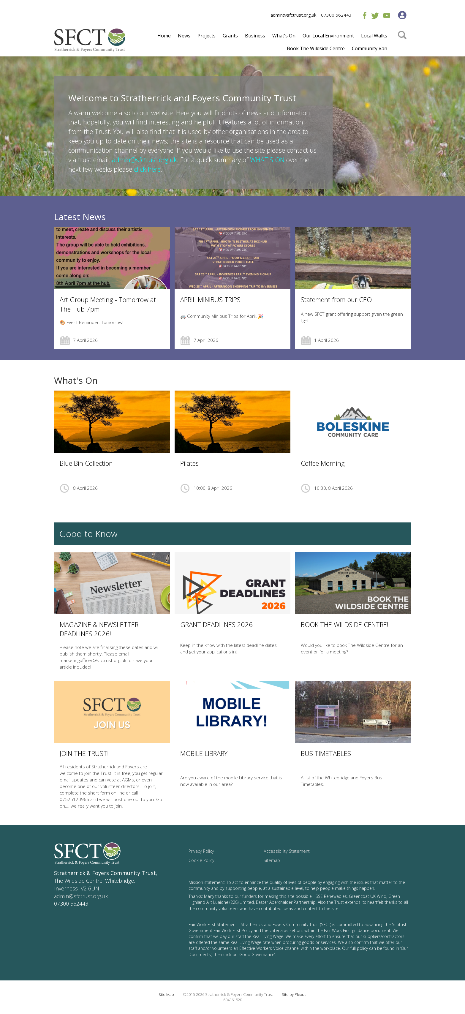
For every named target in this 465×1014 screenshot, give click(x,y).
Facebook (363, 15)
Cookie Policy (201, 860)
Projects (206, 35)
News (184, 35)
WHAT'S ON (267, 159)
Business (255, 35)
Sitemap (272, 860)
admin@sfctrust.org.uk (293, 15)
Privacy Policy (201, 851)
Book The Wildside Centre (316, 48)
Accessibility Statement (287, 851)
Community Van (369, 48)
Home (164, 35)
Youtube (386, 15)
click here (147, 169)
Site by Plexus (294, 994)
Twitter (375, 15)
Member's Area (402, 15)
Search (402, 43)
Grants (230, 35)
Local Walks (374, 35)
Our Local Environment (328, 35)
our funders (246, 896)
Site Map (166, 994)
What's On (283, 35)
